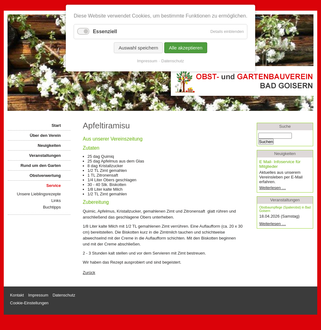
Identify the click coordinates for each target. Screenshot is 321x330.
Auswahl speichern (138, 47)
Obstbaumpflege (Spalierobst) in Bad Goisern (285, 209)
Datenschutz (172, 61)
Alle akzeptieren (186, 47)
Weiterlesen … (282, 187)
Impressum (147, 61)
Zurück (89, 272)
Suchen (266, 141)
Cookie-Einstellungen (29, 303)
